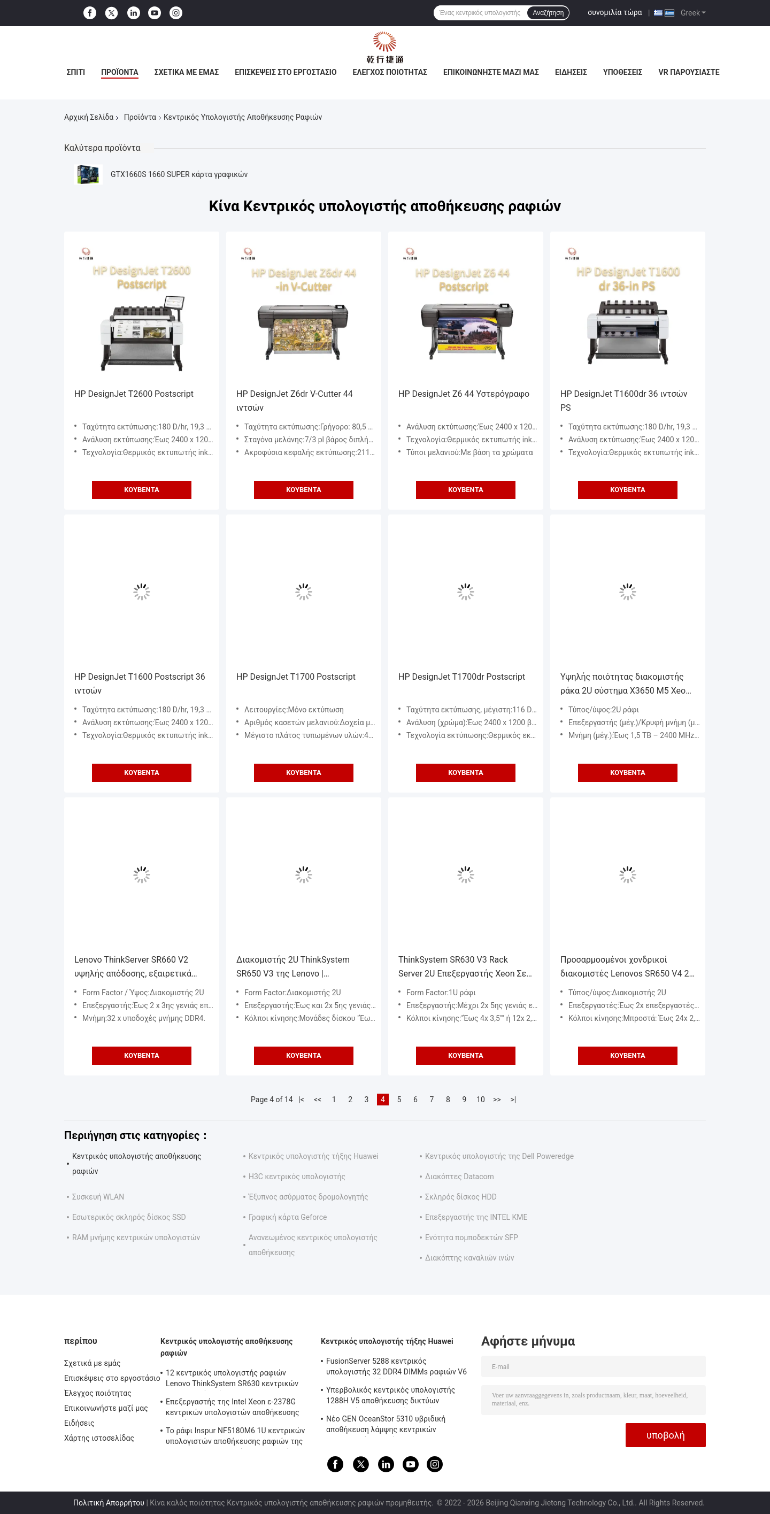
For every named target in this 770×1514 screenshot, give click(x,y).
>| (514, 1099)
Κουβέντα (141, 490)
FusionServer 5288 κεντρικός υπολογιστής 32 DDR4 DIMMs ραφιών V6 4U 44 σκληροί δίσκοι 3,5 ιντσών (396, 1368)
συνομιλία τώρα (615, 12)
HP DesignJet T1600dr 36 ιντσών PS (623, 401)
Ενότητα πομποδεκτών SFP (471, 1237)
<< (317, 1099)
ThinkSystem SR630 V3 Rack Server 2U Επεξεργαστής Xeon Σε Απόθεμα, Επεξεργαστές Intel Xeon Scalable (465, 968)
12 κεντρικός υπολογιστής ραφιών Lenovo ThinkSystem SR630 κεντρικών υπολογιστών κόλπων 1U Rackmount (232, 1380)
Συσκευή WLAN (98, 1197)
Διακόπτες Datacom (459, 1176)
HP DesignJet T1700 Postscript (296, 677)
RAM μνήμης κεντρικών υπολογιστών (136, 1237)
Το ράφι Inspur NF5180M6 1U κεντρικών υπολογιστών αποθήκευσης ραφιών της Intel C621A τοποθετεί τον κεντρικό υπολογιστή (235, 1437)
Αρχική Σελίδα (88, 117)
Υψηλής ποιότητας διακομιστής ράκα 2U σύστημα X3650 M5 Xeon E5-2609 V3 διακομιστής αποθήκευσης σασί (625, 685)
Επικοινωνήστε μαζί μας (491, 72)
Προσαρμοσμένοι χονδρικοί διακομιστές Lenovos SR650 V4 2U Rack (627, 968)
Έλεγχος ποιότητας (390, 72)
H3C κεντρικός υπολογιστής (297, 1176)
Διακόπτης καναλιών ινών (469, 1258)
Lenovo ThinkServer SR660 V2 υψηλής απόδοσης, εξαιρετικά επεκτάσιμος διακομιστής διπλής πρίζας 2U (139, 968)
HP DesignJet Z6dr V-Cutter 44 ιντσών (294, 401)
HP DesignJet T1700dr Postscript (461, 677)
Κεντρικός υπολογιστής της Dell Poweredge (499, 1156)
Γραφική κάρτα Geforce (288, 1217)
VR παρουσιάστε (689, 72)
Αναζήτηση (548, 13)
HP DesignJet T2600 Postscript (134, 394)
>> (497, 1099)
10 (480, 1099)
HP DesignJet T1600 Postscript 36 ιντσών (139, 684)
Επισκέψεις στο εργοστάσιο (285, 72)
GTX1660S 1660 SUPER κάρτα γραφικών (179, 174)
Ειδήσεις (571, 72)
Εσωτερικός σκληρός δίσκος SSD (129, 1217)
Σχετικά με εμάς (187, 72)
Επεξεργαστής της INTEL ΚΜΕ (476, 1217)
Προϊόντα (119, 72)
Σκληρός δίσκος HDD (461, 1197)
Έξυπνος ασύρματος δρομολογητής (308, 1197)
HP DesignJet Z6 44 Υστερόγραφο (463, 394)
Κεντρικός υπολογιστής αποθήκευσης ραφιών (226, 1347)
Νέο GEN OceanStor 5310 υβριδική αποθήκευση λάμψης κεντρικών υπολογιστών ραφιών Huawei (385, 1426)
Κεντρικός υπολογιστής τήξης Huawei (314, 1156)
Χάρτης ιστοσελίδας (99, 1438)
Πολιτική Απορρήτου (108, 1502)
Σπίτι (75, 72)
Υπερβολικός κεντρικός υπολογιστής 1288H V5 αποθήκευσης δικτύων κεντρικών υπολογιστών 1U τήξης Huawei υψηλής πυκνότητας (390, 1397)
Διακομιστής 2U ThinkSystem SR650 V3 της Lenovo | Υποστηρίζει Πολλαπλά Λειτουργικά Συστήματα (293, 968)
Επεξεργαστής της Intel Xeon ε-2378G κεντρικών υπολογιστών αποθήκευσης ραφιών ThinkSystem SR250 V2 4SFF (232, 1408)
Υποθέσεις (623, 72)
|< (301, 1099)
